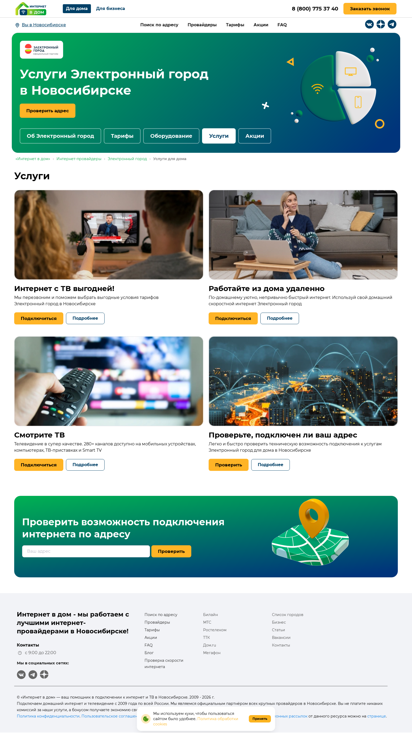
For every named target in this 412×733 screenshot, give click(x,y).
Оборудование (171, 136)
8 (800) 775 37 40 (314, 9)
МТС (207, 622)
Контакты (281, 645)
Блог (149, 652)
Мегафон (211, 652)
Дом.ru (209, 645)
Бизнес (279, 622)
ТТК (206, 637)
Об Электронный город (60, 136)
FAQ (282, 24)
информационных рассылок (280, 716)
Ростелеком (214, 630)
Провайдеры (202, 24)
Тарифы (235, 24)
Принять (260, 719)
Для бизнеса (110, 8)
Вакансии (281, 637)
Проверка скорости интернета (164, 663)
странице (376, 716)
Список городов (287, 614)
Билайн (210, 614)
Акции (261, 24)
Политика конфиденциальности (48, 716)
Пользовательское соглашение (112, 716)
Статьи (278, 630)
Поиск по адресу (159, 24)
